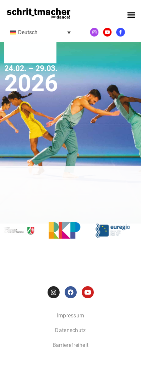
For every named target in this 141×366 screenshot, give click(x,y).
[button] (131, 14)
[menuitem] (40, 32)
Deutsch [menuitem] (28, 32)
